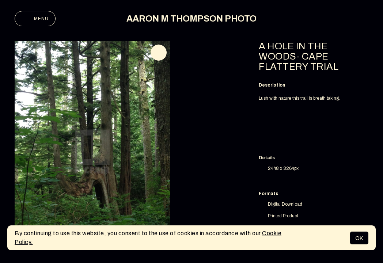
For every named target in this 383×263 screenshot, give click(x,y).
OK (359, 238)
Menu (35, 18)
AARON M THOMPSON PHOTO (191, 18)
